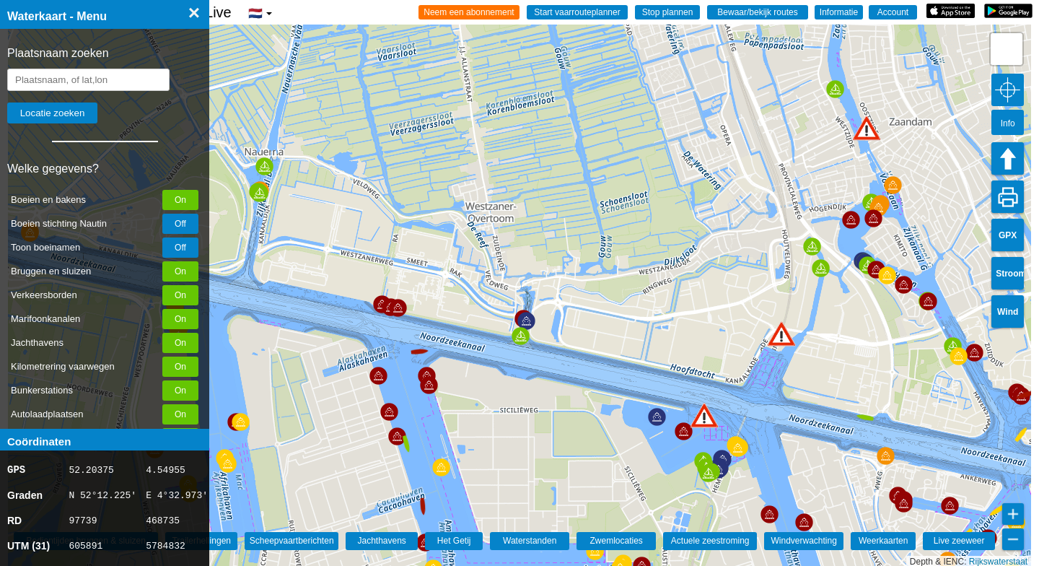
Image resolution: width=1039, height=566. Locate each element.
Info (1008, 123)
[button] (704, 415)
